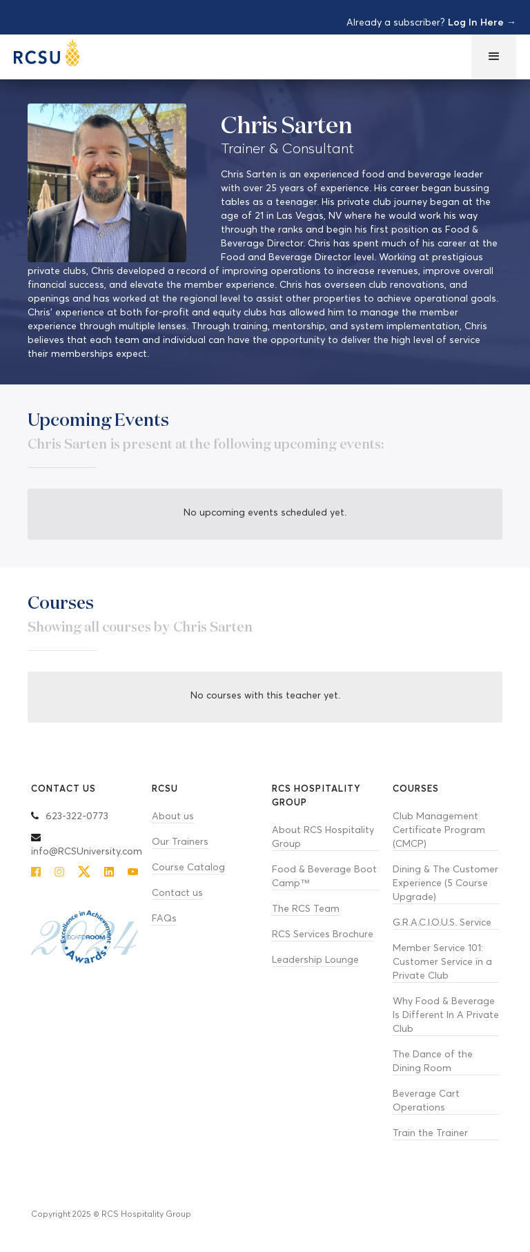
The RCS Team (306, 908)
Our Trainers (180, 841)
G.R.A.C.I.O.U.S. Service (442, 922)
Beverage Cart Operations (426, 1100)
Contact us (177, 892)
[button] (493, 57)
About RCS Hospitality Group (323, 836)
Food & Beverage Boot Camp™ (324, 875)
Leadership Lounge (315, 959)
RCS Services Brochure (322, 933)
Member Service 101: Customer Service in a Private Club (442, 961)
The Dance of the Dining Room (433, 1060)
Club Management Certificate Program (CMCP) (439, 829)
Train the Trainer (430, 1132)
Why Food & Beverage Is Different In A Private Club (446, 1014)
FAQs (164, 917)
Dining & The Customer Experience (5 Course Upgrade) (445, 882)
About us (173, 815)
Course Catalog (188, 866)
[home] (46, 57)
